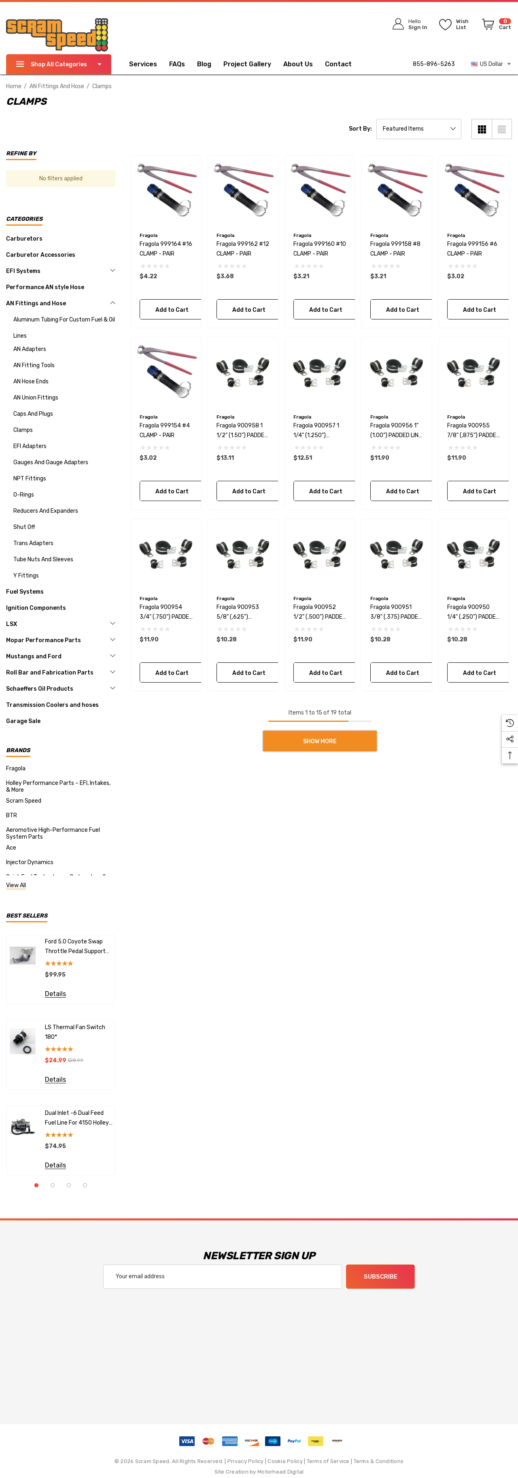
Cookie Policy (284, 1461)
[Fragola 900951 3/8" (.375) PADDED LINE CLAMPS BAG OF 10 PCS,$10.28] (397, 554)
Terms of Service (328, 1461)
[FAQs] (183, 64)
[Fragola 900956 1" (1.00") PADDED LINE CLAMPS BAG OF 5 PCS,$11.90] (397, 372)
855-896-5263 (434, 64)
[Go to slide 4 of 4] (85, 1185)
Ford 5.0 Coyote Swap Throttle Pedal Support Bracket (75, 947)
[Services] (143, 65)
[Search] (352, 22)
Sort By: (360, 129)
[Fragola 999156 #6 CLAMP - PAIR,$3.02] (474, 191)
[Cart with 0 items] (495, 26)
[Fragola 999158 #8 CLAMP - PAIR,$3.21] (397, 191)
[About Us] (298, 65)
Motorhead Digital (280, 1472)
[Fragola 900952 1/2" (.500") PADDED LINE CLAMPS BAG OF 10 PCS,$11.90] (320, 554)
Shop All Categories (58, 64)
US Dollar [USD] (491, 64)
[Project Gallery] (253, 64)
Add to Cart (172, 309)
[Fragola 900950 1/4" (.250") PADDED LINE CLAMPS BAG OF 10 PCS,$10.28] (474, 554)
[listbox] (418, 129)
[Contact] (344, 64)
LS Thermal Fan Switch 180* (75, 1032)
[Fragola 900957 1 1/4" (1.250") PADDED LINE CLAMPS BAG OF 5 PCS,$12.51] (320, 372)
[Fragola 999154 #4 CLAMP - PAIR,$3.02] (166, 372)
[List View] (502, 129)
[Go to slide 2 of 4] (53, 1185)
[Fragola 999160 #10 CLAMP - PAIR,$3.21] (320, 191)
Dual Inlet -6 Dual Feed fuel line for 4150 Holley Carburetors (77, 1119)
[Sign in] (407, 24)
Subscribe (380, 1277)
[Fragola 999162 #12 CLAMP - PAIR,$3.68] (243, 191)
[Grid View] (481, 129)
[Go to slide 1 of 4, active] (36, 1185)
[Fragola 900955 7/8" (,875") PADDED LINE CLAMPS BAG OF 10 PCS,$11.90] (474, 372)
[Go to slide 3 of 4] (69, 1185)
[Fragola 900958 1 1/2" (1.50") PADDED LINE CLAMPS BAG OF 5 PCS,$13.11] (243, 372)
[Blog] (204, 65)
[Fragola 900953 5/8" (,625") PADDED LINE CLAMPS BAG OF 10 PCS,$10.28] (243, 554)
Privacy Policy (245, 1461)
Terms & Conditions (379, 1461)
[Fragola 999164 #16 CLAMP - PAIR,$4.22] (166, 191)
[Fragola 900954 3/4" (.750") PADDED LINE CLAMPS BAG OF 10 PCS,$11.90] (166, 554)
